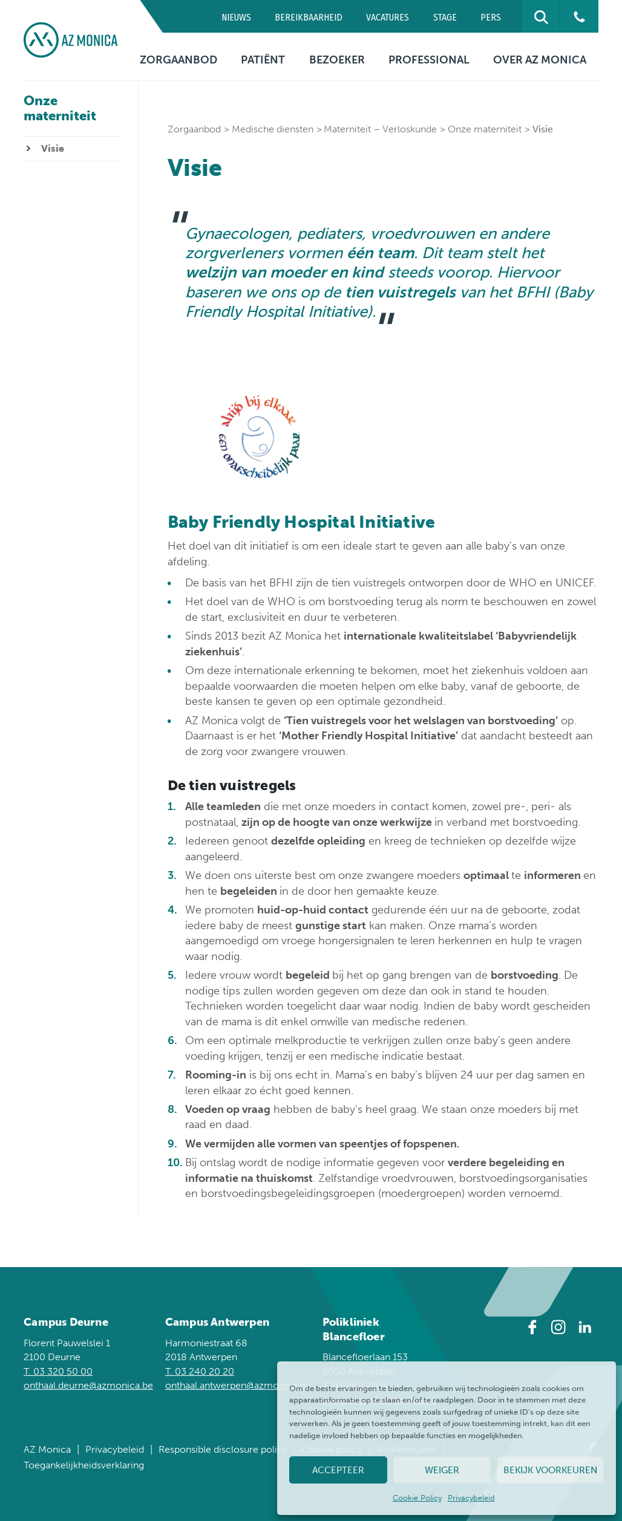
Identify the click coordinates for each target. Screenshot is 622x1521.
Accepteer (338, 1470)
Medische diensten (272, 129)
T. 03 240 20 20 (199, 1371)
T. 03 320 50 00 (58, 1371)
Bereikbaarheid (308, 17)
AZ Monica (47, 1449)
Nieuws (236, 17)
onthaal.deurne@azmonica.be (88, 1385)
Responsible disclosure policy (223, 1449)
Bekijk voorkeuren (550, 1470)
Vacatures (387, 17)
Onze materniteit (485, 129)
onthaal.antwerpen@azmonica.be (237, 1385)
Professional (429, 59)
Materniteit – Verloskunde (380, 129)
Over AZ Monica (539, 59)
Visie (52, 148)
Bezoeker (337, 59)
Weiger (442, 1470)
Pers (490, 17)
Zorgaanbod (178, 59)
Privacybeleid (471, 1497)
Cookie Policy (417, 1497)
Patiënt (263, 59)
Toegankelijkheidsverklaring (84, 1465)
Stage (445, 17)
